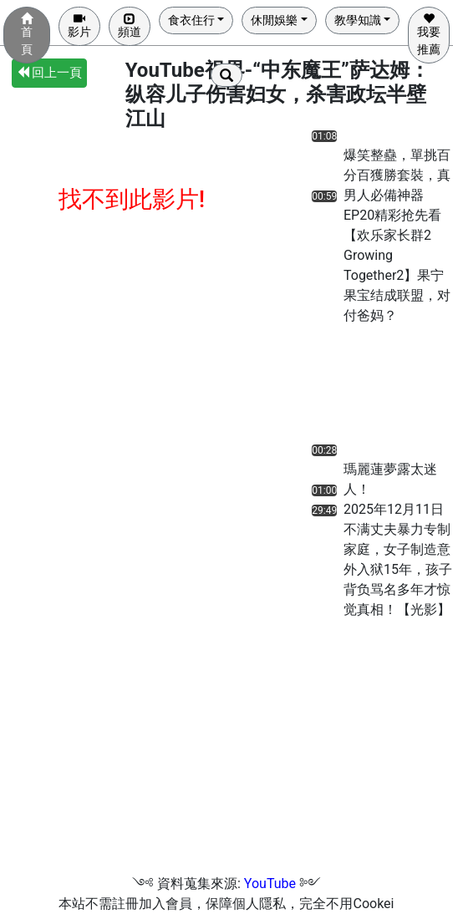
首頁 (27, 34)
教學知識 (357, 20)
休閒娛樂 (274, 20)
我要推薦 (428, 34)
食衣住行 (191, 20)
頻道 (129, 25)
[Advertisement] (359, 388)
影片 (79, 25)
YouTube (270, 883)
